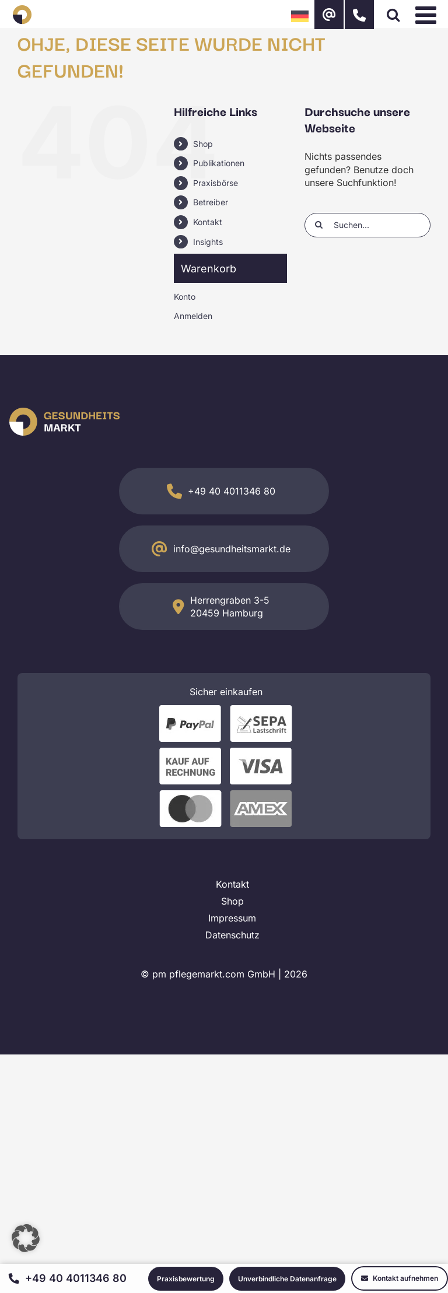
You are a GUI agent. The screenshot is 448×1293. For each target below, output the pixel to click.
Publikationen (218, 163)
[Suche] (318, 225)
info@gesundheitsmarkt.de (231, 549)
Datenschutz (232, 935)
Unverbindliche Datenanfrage (287, 1278)
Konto (184, 297)
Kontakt (207, 222)
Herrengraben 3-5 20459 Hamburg (230, 606)
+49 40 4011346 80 (231, 491)
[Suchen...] (367, 225)
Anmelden (193, 316)
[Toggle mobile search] (393, 15)
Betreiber (210, 202)
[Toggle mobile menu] (427, 14)
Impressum (232, 918)
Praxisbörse (215, 183)
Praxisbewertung (186, 1278)
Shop (203, 144)
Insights (208, 242)
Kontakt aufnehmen (399, 1278)
